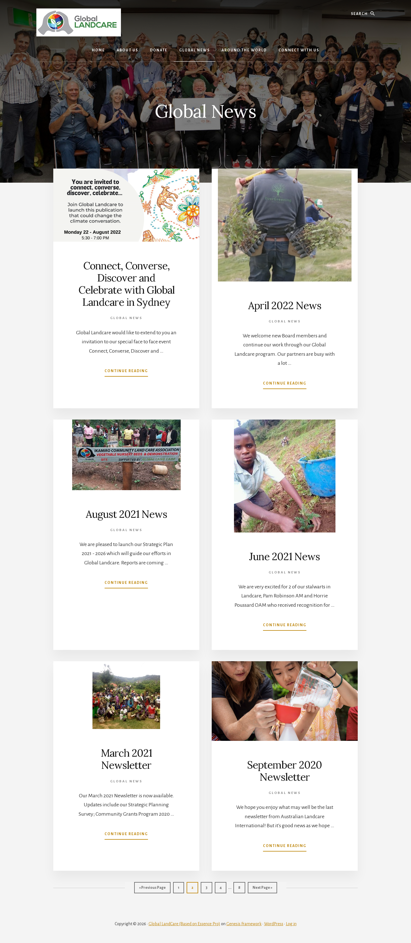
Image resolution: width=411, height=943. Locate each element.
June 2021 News (284, 556)
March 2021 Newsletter (126, 759)
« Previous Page (152, 889)
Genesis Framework (244, 924)
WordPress (273, 924)
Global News (126, 318)
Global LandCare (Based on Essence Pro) (184, 924)
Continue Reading (126, 372)
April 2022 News (284, 305)
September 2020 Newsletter (284, 770)
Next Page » (262, 889)
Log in (291, 924)
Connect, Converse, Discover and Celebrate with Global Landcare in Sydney (126, 284)
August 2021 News (126, 514)
